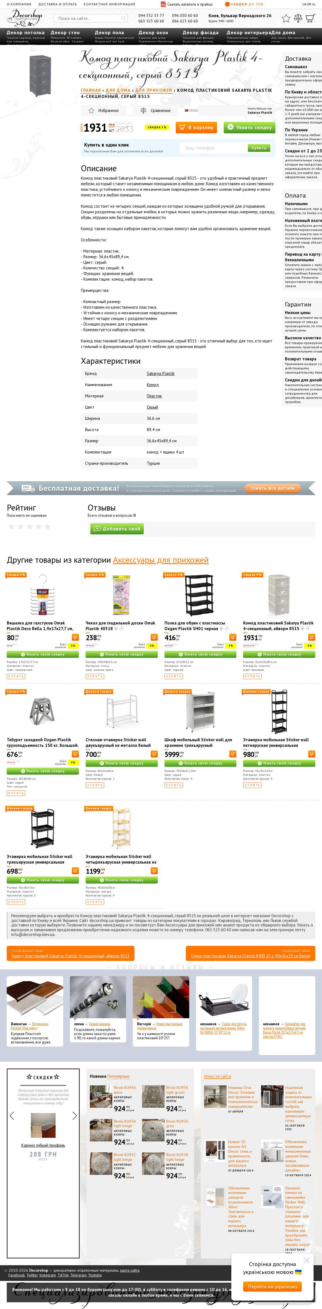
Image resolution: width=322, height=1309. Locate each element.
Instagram (47, 1275)
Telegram (78, 1275)
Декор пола (109, 32)
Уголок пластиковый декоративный (159, 1026)
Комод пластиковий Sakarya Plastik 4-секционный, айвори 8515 (278, 625)
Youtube (95, 1275)
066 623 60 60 (185, 21)
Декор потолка (26, 32)
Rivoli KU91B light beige (177, 1157)
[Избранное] (286, 18)
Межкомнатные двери (242, 38)
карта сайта (130, 1270)
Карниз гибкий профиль (43, 1128)
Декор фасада (201, 32)
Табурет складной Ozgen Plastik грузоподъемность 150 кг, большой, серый (42, 745)
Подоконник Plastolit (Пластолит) (29, 1026)
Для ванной (295, 38)
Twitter (32, 1275)
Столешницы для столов (243, 41)
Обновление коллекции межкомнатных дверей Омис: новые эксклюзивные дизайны (298, 1156)
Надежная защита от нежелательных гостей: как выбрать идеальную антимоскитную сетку (298, 1104)
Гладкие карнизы (19, 38)
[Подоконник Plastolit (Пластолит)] (35, 998)
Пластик (154, 396)
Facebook (16, 1275)
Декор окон (153, 32)
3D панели (74, 38)
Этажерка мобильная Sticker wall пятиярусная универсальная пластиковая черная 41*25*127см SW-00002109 (276, 748)
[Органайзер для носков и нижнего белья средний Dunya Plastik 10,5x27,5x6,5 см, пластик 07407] (287, 998)
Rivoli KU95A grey (177, 1124)
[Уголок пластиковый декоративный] (161, 998)
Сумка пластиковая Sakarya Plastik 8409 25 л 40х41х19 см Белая (250, 955)
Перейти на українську (272, 1286)
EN (309, 4)
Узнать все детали (273, 488)
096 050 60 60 (185, 15)
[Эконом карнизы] (98, 998)
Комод (153, 384)
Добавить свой (117, 528)
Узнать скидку (249, 127)
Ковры (99, 38)
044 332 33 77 (151, 15)
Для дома (283, 32)
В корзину (196, 127)
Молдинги (58, 38)
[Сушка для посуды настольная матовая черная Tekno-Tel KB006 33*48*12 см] (224, 998)
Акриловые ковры (123, 1099)
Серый (152, 407)
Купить (259, 147)
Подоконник (147, 41)
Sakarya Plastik (260, 112)
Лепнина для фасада (198, 38)
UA (304, 4)
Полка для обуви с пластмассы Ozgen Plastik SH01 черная (195, 625)
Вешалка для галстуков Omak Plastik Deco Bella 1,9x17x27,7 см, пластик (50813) (40, 628)
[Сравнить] (298, 18)
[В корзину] (75, 637)
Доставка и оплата (57, 4)
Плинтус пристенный (119, 38)
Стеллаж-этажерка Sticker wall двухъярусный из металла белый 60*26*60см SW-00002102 (118, 745)
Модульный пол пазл (110, 41)
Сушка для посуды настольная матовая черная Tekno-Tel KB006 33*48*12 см (223, 1028)
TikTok (63, 1275)
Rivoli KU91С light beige (125, 1157)
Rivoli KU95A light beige (125, 1124)
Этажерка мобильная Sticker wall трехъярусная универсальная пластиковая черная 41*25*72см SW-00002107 (39, 865)
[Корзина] (310, 18)
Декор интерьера (249, 32)
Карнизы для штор (152, 38)
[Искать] (123, 18)
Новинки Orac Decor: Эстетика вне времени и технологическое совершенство (243, 1097)
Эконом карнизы (99, 1024)
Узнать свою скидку (45, 654)
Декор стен (65, 32)
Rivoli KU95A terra (125, 1090)
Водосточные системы (198, 41)
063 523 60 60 (151, 21)
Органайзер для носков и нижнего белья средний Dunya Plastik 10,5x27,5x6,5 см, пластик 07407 (284, 1030)
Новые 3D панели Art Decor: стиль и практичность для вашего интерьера (240, 1153)
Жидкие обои (60, 41)
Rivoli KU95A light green (177, 1090)
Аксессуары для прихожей (161, 559)
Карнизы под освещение (26, 39)
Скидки (244, 4)
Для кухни (278, 38)
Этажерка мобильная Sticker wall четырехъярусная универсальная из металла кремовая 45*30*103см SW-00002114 (121, 865)
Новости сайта (217, 1076)
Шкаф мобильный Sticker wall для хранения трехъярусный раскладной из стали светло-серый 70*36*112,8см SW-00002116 (199, 748)
